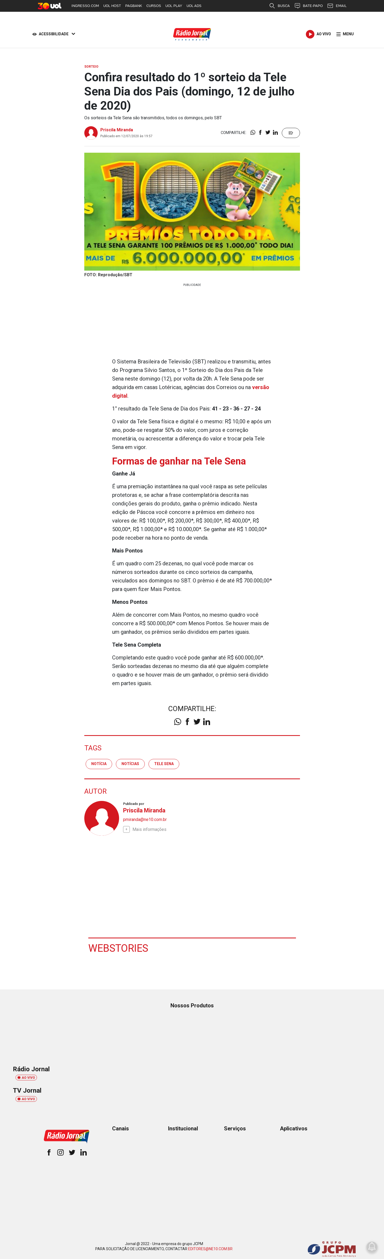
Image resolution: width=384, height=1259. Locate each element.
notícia (99, 764)
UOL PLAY (173, 6)
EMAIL (337, 6)
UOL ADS (194, 6)
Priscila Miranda (116, 129)
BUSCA (279, 6)
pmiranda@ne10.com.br (145, 819)
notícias (130, 764)
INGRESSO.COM (85, 6)
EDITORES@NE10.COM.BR (210, 1249)
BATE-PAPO (308, 6)
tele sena (164, 764)
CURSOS (153, 6)
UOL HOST (112, 6)
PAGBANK (133, 6)
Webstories (118, 948)
